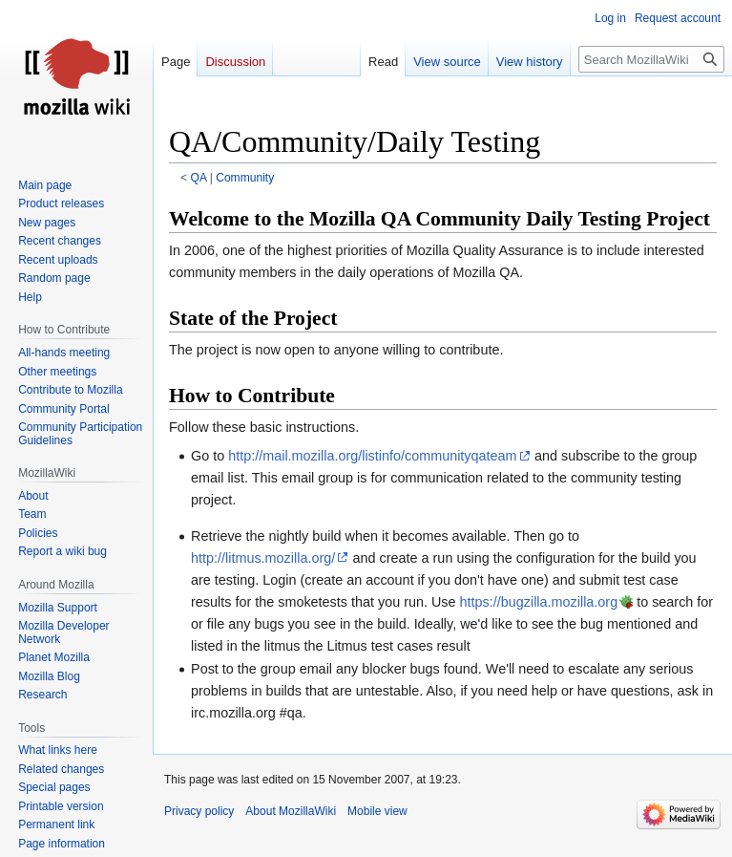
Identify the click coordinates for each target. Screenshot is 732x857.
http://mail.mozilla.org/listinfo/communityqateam (372, 455)
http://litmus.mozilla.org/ (263, 558)
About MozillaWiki (290, 811)
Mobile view (377, 811)
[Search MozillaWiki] (651, 59)
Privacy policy (199, 811)
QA (199, 177)
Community (245, 177)
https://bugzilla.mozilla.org (539, 602)
